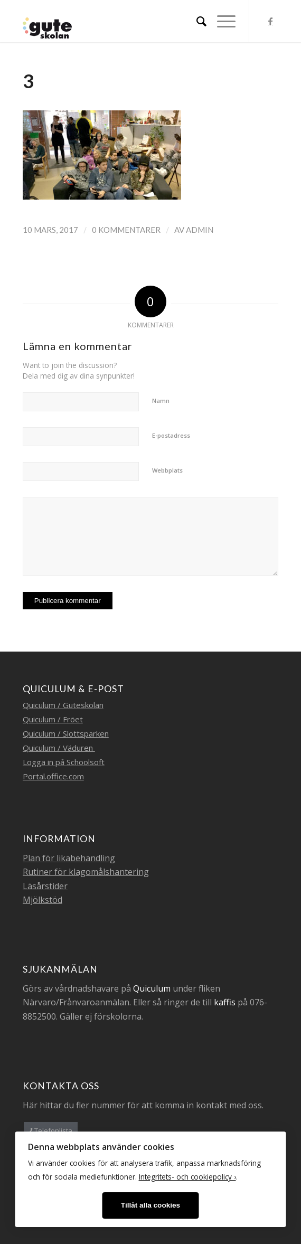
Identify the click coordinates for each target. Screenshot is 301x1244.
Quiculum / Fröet (53, 719)
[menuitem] (196, 21)
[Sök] (196, 21)
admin (199, 229)
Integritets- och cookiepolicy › (187, 1177)
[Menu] (221, 21)
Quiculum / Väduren (59, 747)
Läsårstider (45, 886)
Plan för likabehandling (69, 858)
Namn (161, 400)
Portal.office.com (53, 776)
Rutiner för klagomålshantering (86, 872)
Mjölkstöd (42, 900)
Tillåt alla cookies (150, 1205)
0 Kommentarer (126, 229)
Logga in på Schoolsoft (64, 762)
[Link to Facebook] (270, 21)
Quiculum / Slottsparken (66, 733)
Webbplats (167, 470)
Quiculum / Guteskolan (63, 705)
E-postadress (171, 435)
